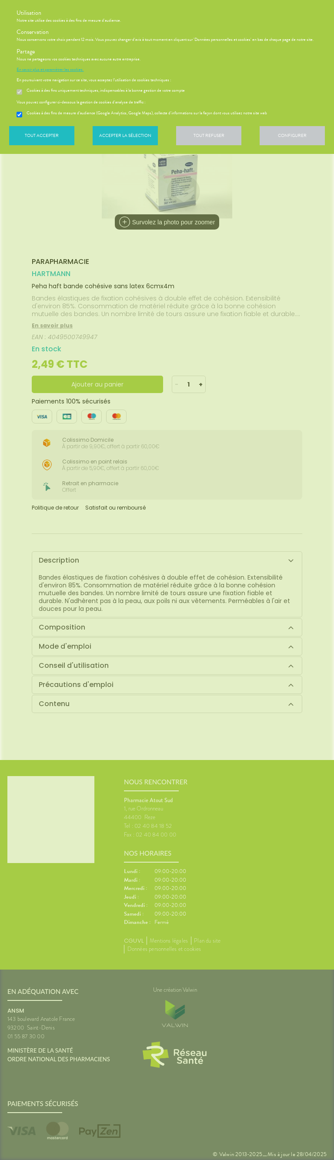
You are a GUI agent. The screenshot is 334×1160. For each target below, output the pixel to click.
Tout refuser (209, 135)
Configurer (292, 135)
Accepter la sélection (125, 135)
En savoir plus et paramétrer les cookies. (50, 70)
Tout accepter (42, 135)
